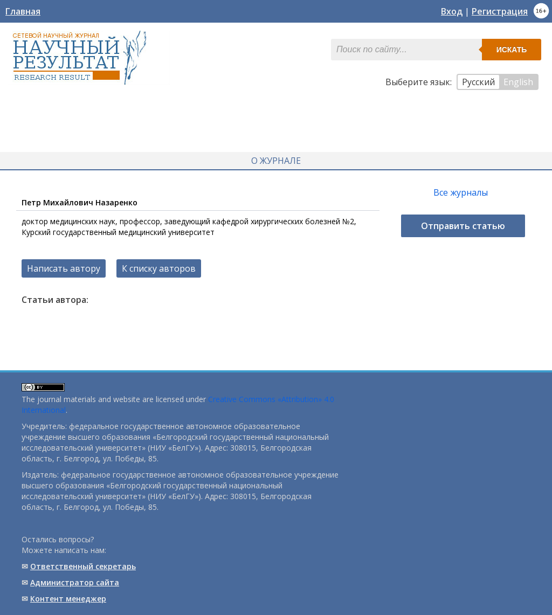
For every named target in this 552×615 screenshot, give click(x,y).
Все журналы (460, 192)
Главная (22, 11)
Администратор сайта (74, 582)
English (518, 82)
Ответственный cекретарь (83, 566)
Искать (511, 49)
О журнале (276, 161)
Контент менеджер (68, 598)
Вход (452, 11)
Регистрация (500, 11)
